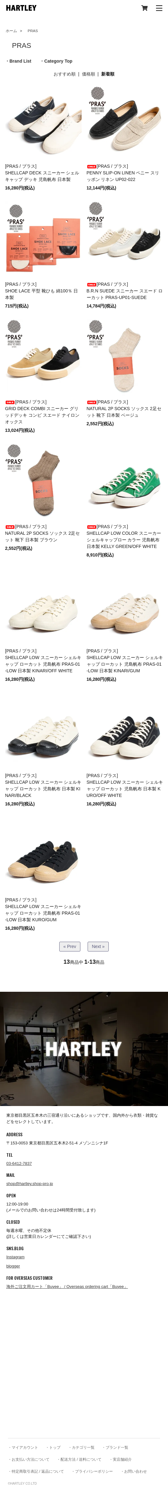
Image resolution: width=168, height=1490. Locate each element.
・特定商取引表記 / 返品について (36, 1471)
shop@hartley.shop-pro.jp (29, 1183)
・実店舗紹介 (120, 1459)
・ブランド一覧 (115, 1447)
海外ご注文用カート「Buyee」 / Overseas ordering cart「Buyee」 (67, 1286)
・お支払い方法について (28, 1459)
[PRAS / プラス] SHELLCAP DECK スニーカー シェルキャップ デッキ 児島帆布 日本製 (42, 173)
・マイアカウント (23, 1447)
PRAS (31, 31)
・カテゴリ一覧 (81, 1447)
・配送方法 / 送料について (79, 1459)
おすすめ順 (65, 73)
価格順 (88, 73)
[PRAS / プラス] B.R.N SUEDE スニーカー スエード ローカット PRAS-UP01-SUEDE (125, 291)
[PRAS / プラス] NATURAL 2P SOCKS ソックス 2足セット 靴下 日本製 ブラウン (42, 533)
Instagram (15, 1257)
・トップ (53, 1447)
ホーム (11, 31)
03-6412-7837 (19, 1163)
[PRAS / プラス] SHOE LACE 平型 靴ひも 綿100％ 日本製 (41, 291)
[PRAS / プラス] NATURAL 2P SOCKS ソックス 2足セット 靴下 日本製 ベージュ (124, 408)
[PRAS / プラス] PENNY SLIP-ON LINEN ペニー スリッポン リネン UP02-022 (123, 173)
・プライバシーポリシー (92, 1471)
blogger (13, 1266)
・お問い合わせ (133, 1471)
